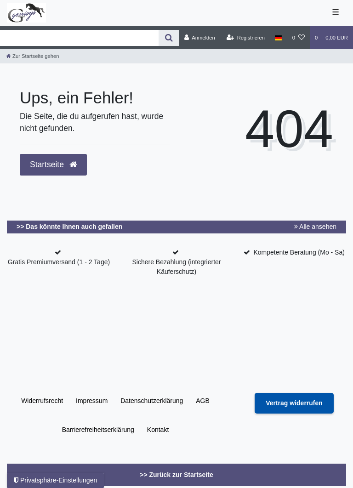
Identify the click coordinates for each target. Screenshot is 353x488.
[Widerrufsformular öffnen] (294, 403)
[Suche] (169, 38)
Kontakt (158, 429)
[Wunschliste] (298, 37)
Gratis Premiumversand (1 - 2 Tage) (59, 262)
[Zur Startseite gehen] (32, 56)
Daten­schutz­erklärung (151, 400)
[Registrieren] (246, 37)
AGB (203, 400)
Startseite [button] (53, 164)
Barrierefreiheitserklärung (98, 429)
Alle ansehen (315, 226)
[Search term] (79, 38)
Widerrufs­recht (42, 400)
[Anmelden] (199, 37)
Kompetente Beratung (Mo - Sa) (298, 252)
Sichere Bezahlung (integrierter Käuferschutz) (176, 266)
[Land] (278, 37)
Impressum (92, 400)
